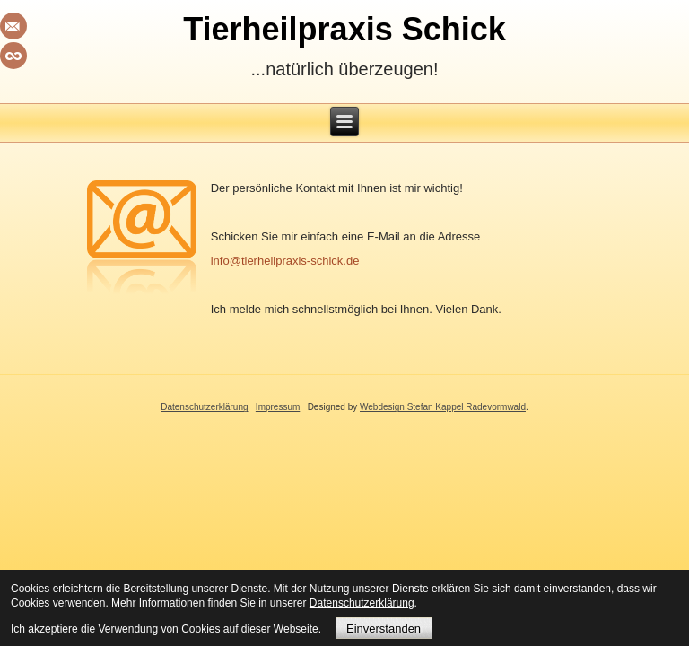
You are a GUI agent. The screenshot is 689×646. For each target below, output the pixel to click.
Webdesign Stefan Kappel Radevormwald (443, 407)
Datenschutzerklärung (204, 407)
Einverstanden (383, 628)
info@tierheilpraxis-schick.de (285, 260)
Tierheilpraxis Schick (344, 29)
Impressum (278, 407)
